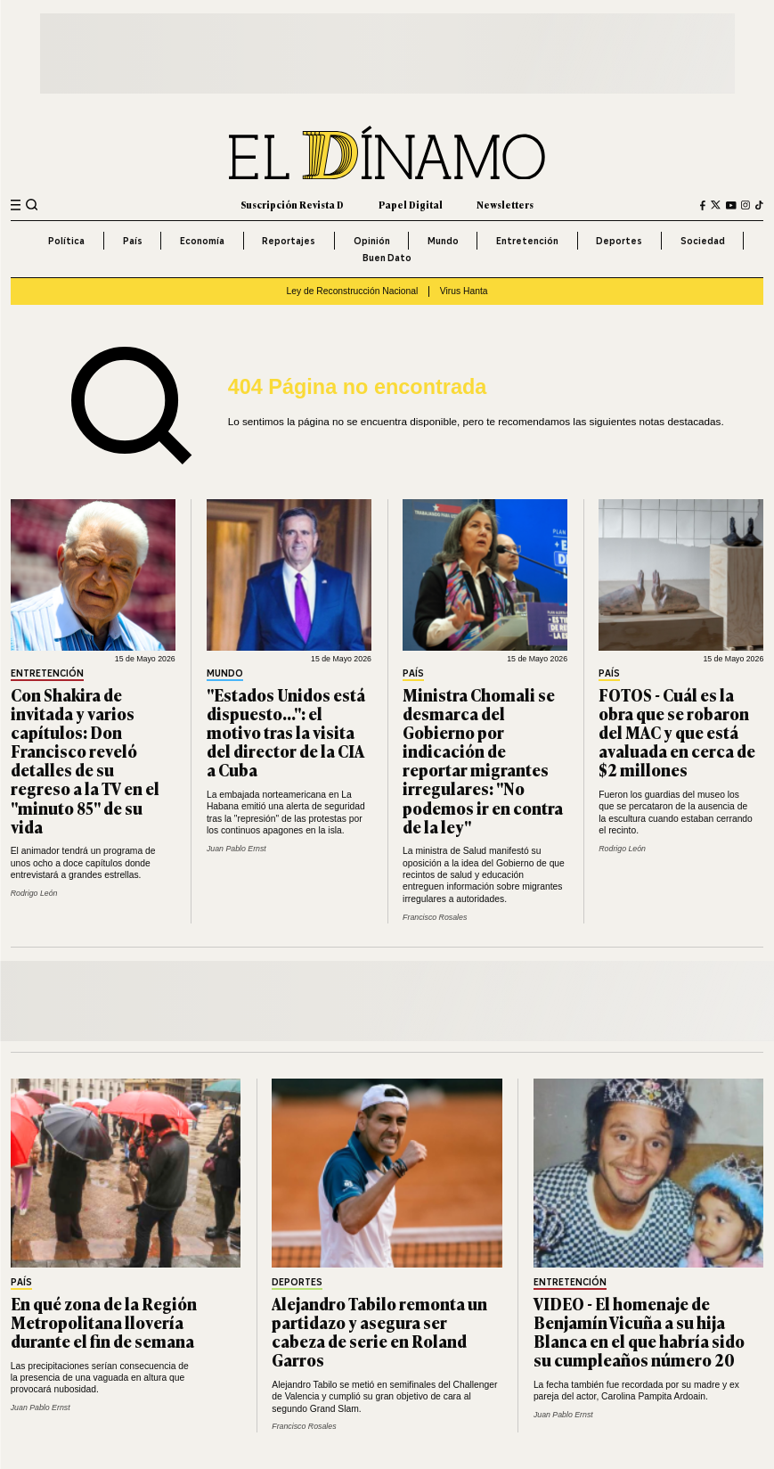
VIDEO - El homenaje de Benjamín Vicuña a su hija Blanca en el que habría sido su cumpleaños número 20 (639, 1331)
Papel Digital (411, 204)
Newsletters (505, 204)
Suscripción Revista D (292, 204)
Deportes (619, 240)
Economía (202, 240)
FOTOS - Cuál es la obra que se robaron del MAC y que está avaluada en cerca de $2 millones (677, 732)
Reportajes (288, 240)
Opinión (372, 240)
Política (66, 240)
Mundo (443, 240)
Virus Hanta (464, 291)
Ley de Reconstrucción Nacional (352, 291)
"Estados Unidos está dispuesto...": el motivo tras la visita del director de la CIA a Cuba (286, 732)
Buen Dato (387, 257)
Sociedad (702, 240)
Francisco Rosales (435, 917)
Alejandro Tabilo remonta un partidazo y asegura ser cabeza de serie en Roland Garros (379, 1331)
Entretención (527, 240)
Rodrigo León (34, 893)
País (133, 240)
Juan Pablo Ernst (236, 848)
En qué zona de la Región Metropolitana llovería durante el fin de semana (104, 1322)
